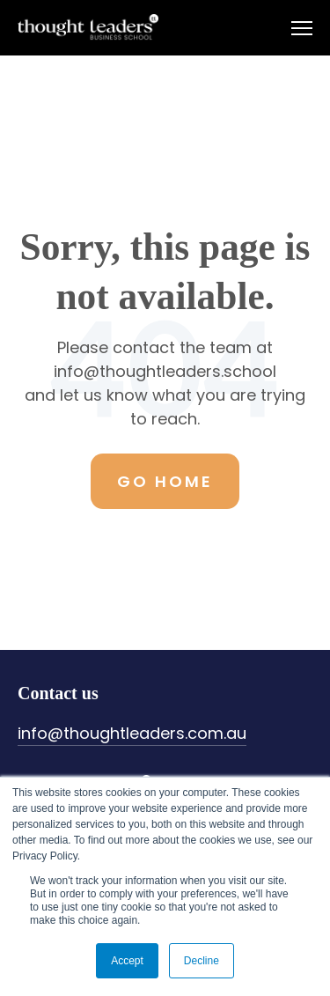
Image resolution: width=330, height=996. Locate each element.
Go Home (165, 481)
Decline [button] (201, 961)
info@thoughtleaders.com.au (132, 733)
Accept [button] (127, 961)
